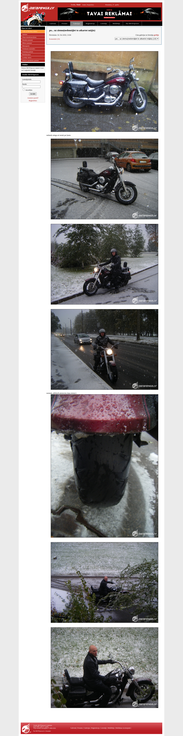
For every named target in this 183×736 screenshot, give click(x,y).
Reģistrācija (90, 23)
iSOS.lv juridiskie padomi (30, 60)
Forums (64, 23)
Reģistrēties (90, 5)
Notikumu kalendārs (28, 49)
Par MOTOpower (132, 23)
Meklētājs (116, 23)
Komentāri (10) (54, 39)
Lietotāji (104, 23)
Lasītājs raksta (26, 57)
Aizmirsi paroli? (32, 98)
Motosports (25, 46)
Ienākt (84, 5)
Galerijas (76, 23)
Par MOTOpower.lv (39, 731)
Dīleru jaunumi (27, 43)
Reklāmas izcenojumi (123, 728)
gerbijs (156, 35)
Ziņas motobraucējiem (29, 37)
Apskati (24, 34)
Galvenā (53, 23)
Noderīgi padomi (27, 52)
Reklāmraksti (26, 54)
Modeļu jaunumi (27, 40)
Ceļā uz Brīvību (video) (29, 31)
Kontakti (48, 731)
